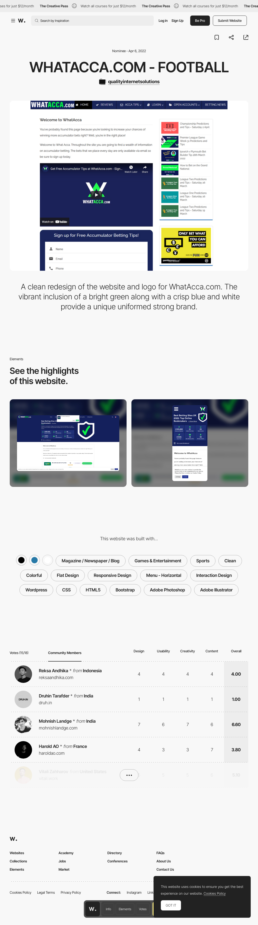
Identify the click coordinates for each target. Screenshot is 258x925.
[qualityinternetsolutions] (129, 82)
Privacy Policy (71, 892)
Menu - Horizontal (163, 575)
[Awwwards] (21, 21)
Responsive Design (112, 575)
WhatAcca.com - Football (129, 67)
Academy (66, 853)
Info (108, 909)
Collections (18, 861)
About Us (163, 861)
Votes (142, 909)
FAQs (160, 853)
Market (64, 869)
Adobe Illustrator (216, 589)
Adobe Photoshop (167, 589)
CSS (66, 589)
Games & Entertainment (158, 560)
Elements (125, 909)
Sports (202, 560)
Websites (17, 853)
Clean (230, 560)
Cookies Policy (20, 892)
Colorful (34, 575)
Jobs (62, 861)
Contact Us (165, 869)
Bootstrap (125, 589)
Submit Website (230, 20)
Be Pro (200, 20)
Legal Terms (46, 892)
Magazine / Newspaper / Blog (91, 560)
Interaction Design (214, 575)
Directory (114, 853)
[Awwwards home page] (92, 909)
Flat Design (68, 575)
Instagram (134, 892)
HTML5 (93, 589)
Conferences (117, 861)
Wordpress (36, 589)
